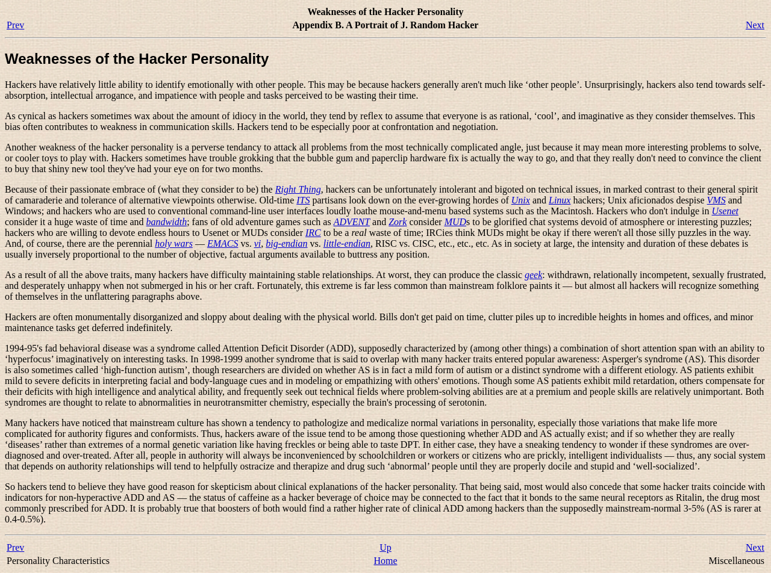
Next (755, 25)
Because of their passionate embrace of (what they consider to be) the (140, 189)
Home (385, 561)
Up (385, 547)
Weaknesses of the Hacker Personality (137, 59)
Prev (15, 25)
